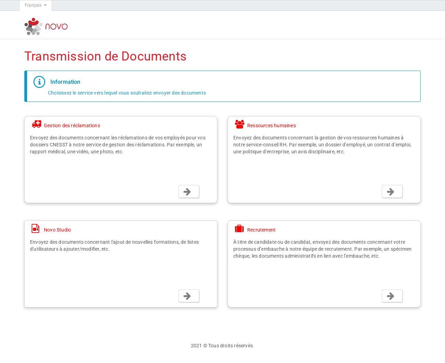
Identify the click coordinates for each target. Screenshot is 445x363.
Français (36, 5)
